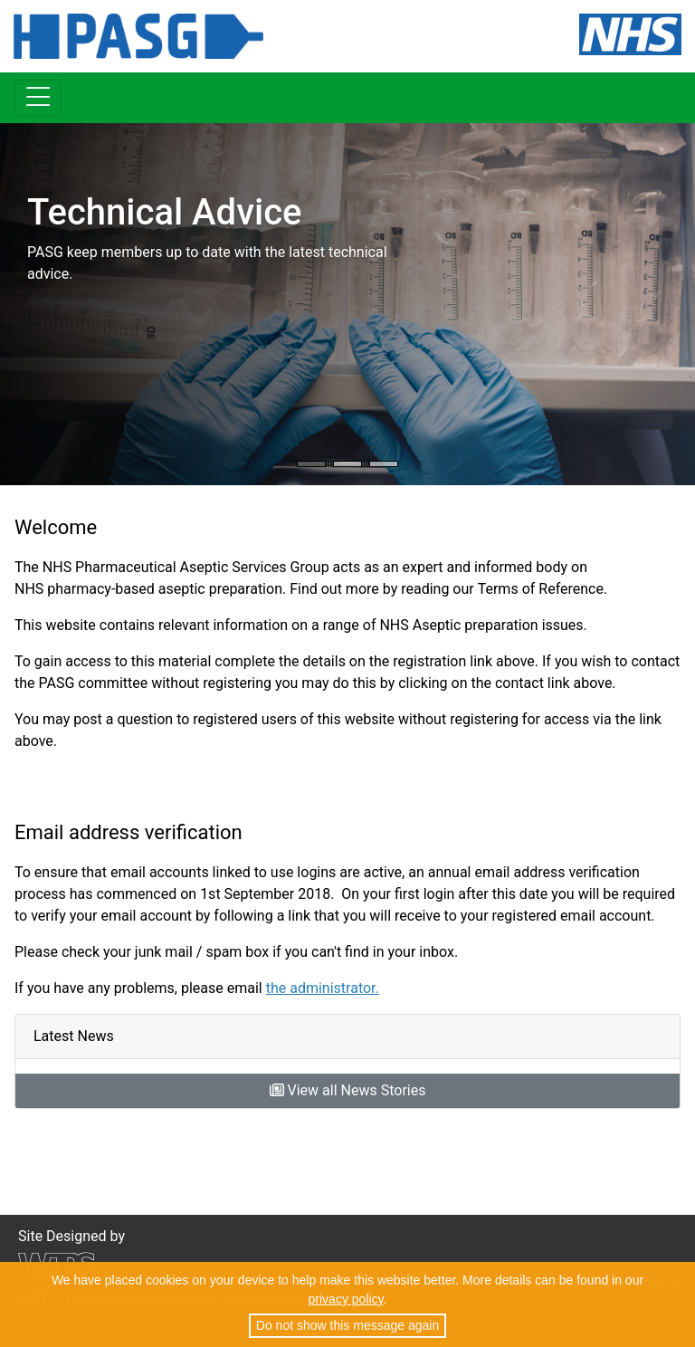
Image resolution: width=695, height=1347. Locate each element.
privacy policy (346, 1299)
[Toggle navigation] (38, 98)
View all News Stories (348, 1090)
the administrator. (322, 988)
